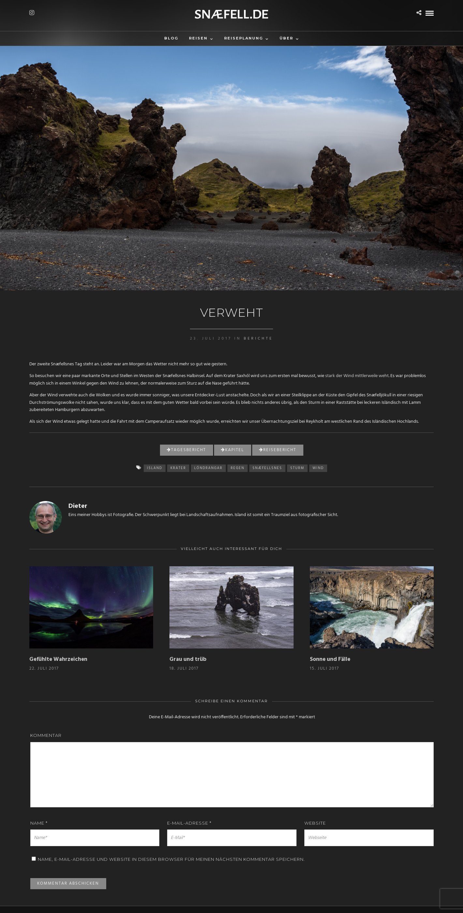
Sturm (297, 468)
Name (39, 823)
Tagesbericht (186, 450)
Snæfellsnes (267, 468)
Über (286, 38)
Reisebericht (277, 450)
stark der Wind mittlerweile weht (357, 376)
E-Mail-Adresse (189, 823)
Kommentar (46, 735)
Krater (178, 468)
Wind (318, 468)
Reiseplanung (243, 38)
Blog (171, 38)
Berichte (258, 338)
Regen (237, 468)
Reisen (198, 38)
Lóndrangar (208, 468)
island (154, 468)
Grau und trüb (188, 659)
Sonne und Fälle (330, 659)
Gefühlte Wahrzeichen (58, 659)
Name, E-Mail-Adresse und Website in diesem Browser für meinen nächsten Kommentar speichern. (171, 859)
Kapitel (232, 450)
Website (315, 823)
